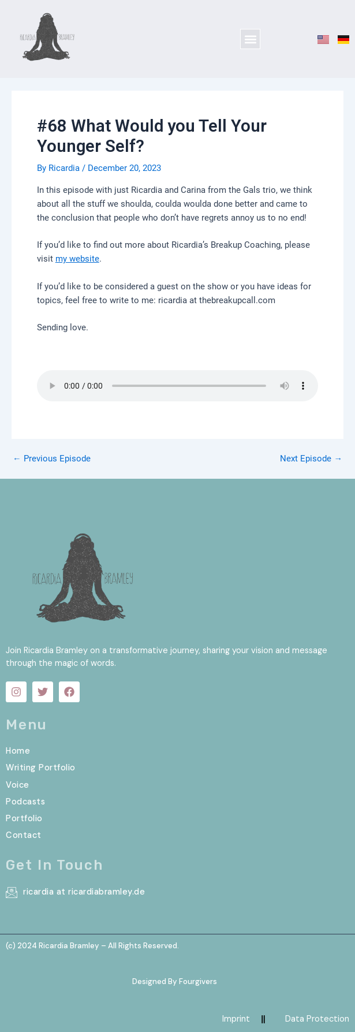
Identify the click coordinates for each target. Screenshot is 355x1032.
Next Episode (311, 458)
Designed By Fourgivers (174, 981)
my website (77, 259)
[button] (250, 39)
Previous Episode (52, 458)
